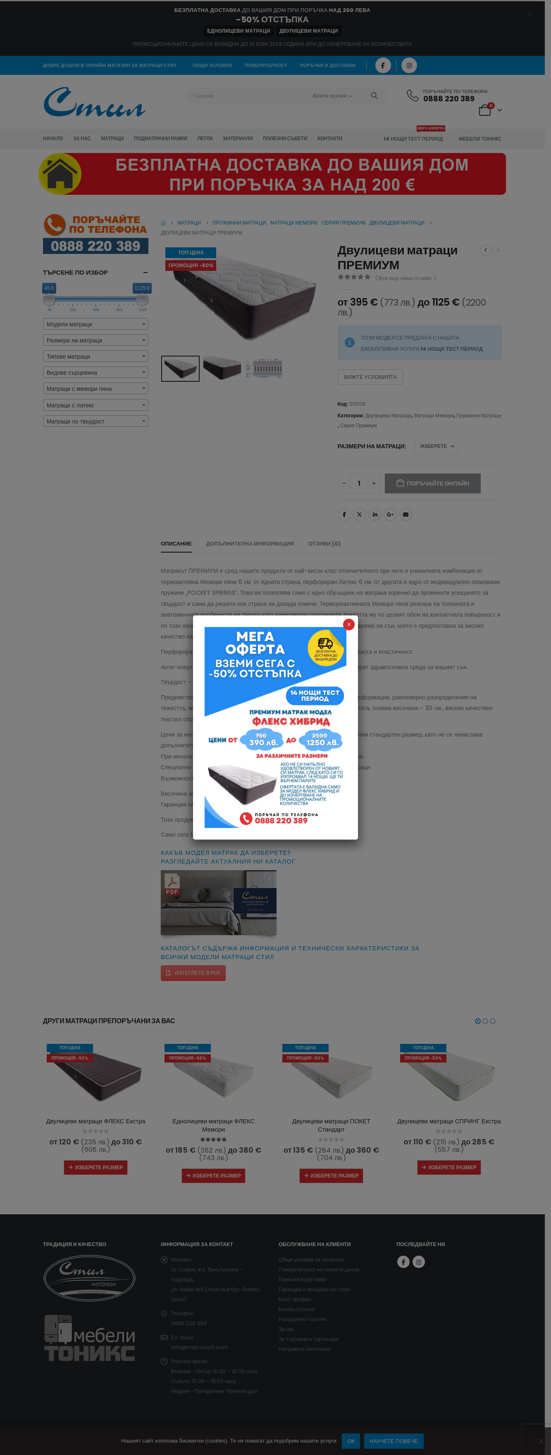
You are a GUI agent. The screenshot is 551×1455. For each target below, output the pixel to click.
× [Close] (349, 624)
